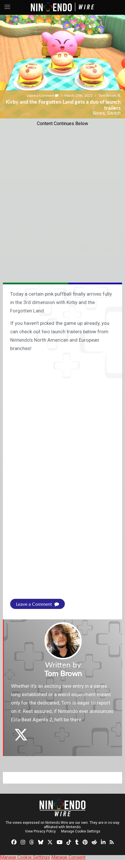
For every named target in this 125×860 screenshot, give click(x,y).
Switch (114, 113)
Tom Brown (107, 95)
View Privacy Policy (40, 831)
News (99, 113)
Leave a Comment (42, 95)
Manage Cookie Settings (80, 831)
